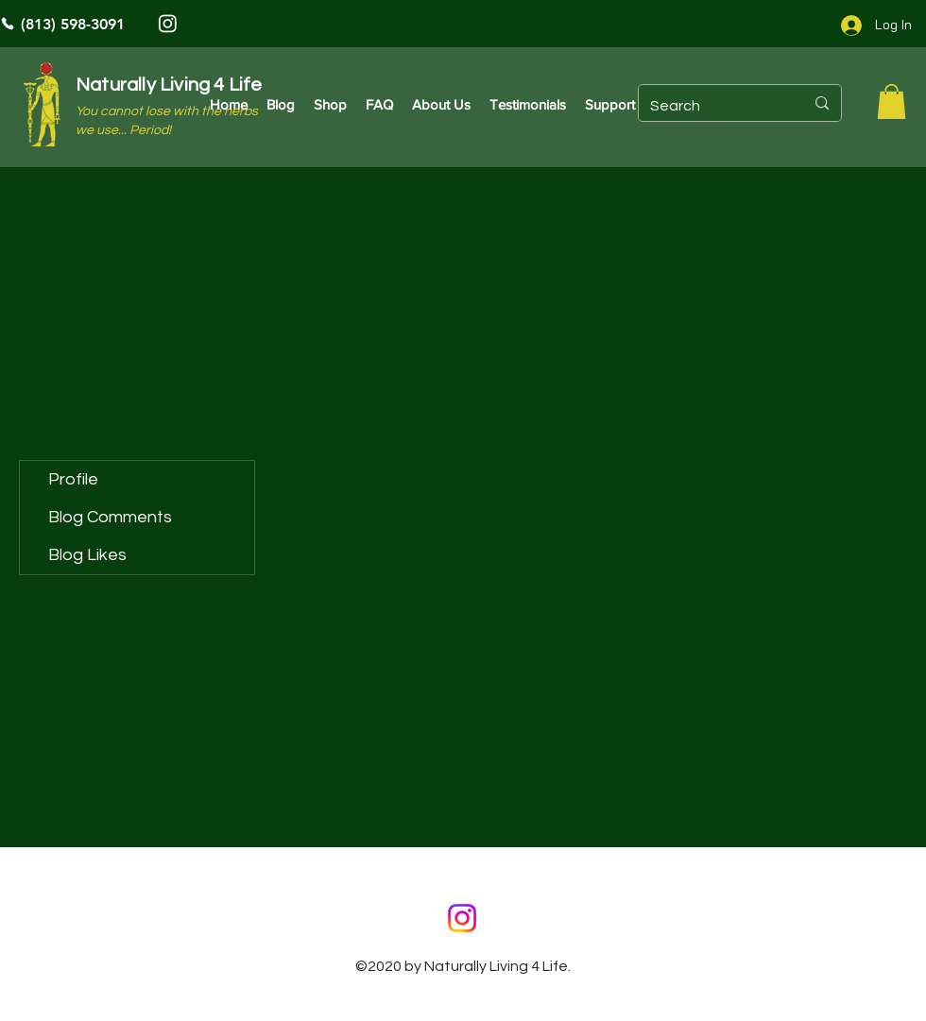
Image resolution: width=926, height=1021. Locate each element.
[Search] (713, 106)
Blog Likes (87, 555)
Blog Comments (110, 517)
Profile (73, 479)
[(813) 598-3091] (127, 23)
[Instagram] (168, 23)
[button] (891, 101)
